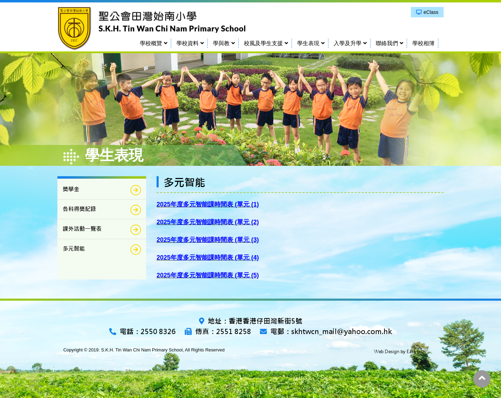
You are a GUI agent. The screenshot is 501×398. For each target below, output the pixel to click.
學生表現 (308, 43)
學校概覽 (151, 43)
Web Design (386, 352)
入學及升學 (347, 43)
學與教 (221, 43)
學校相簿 (423, 43)
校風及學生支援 (263, 43)
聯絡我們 (387, 43)
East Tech (416, 352)
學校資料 (187, 43)
